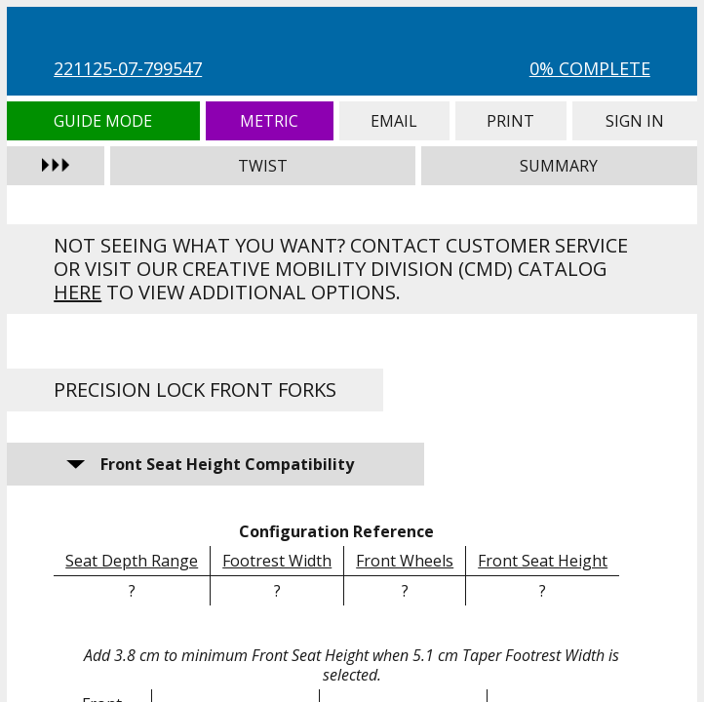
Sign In (634, 120)
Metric (270, 120)
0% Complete (589, 68)
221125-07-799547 (128, 68)
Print (511, 120)
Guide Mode (103, 120)
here (77, 292)
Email (394, 120)
